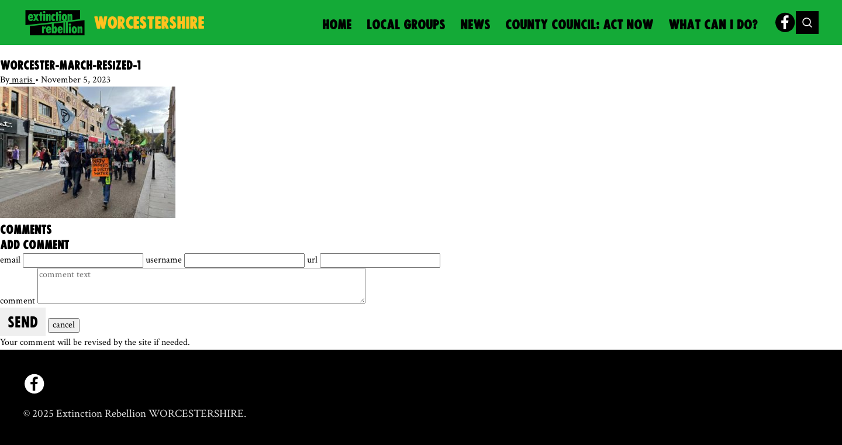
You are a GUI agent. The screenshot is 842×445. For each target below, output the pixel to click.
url (313, 260)
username (165, 260)
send (23, 323)
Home (336, 25)
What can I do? (713, 25)
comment (18, 301)
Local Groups (406, 25)
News (475, 25)
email (11, 260)
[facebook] (785, 22)
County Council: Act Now (579, 25)
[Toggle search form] (807, 22)
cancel (64, 325)
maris (22, 80)
